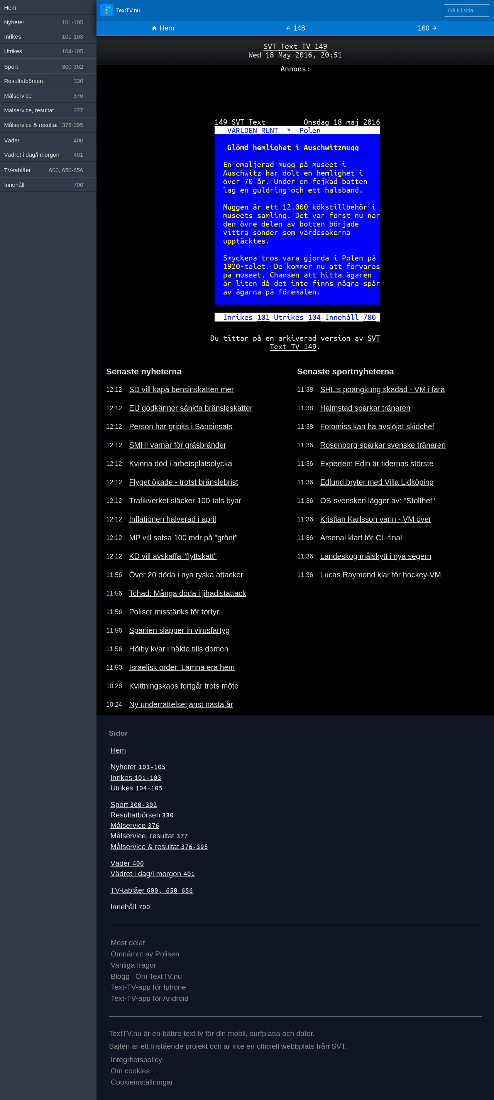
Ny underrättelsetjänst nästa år (181, 704)
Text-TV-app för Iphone (148, 987)
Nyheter (138, 767)
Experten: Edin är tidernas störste (376, 463)
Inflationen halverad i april (172, 519)
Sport (133, 804)
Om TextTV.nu (158, 976)
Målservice (134, 825)
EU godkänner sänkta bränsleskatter (190, 408)
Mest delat (128, 943)
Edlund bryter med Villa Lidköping (376, 482)
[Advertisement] (295, 92)
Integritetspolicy (136, 1060)
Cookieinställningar (142, 1082)
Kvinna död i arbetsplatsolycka (180, 463)
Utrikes (136, 788)
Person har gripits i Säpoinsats (180, 426)
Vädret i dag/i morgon (152, 874)
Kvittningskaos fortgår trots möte (184, 686)
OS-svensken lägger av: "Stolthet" (377, 500)
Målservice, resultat (149, 836)
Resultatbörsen (142, 815)
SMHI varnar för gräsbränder (177, 445)
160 (428, 28)
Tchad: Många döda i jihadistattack (187, 593)
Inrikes (135, 777)
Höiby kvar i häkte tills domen (178, 649)
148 (295, 28)
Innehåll (130, 907)
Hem (162, 28)
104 (314, 317)
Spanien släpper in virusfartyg (179, 630)
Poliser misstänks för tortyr (174, 612)
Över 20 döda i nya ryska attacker (186, 574)
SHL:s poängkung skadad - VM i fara (382, 389)
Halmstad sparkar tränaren (365, 408)
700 (369, 317)
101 (263, 317)
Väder (127, 863)
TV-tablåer (151, 890)
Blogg (120, 976)
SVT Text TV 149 (295, 46)
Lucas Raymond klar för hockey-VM (380, 574)
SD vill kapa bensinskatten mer (181, 389)
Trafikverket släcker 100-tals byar (185, 500)
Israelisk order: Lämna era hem (182, 667)
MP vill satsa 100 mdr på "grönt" (183, 537)
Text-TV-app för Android (150, 998)
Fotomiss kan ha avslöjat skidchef (377, 426)
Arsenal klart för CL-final (361, 537)
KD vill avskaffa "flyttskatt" (173, 556)
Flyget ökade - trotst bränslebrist (183, 482)
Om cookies (130, 1071)
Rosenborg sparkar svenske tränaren (382, 445)
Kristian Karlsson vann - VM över (375, 519)
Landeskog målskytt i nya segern (375, 556)
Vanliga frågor (133, 965)
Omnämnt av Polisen (145, 954)
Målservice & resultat (159, 847)
